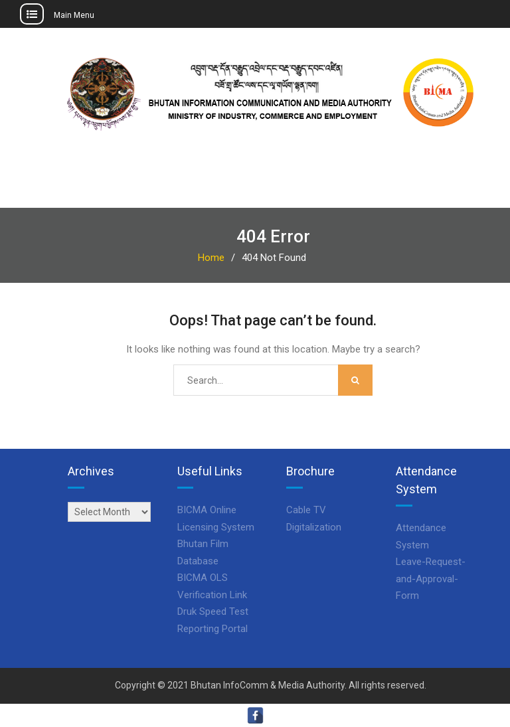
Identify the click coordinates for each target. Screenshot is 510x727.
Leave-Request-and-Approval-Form (431, 579)
